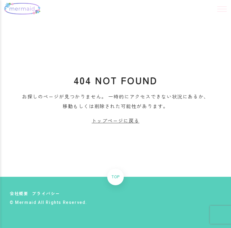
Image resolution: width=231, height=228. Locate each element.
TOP (115, 177)
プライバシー (46, 193)
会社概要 (19, 193)
